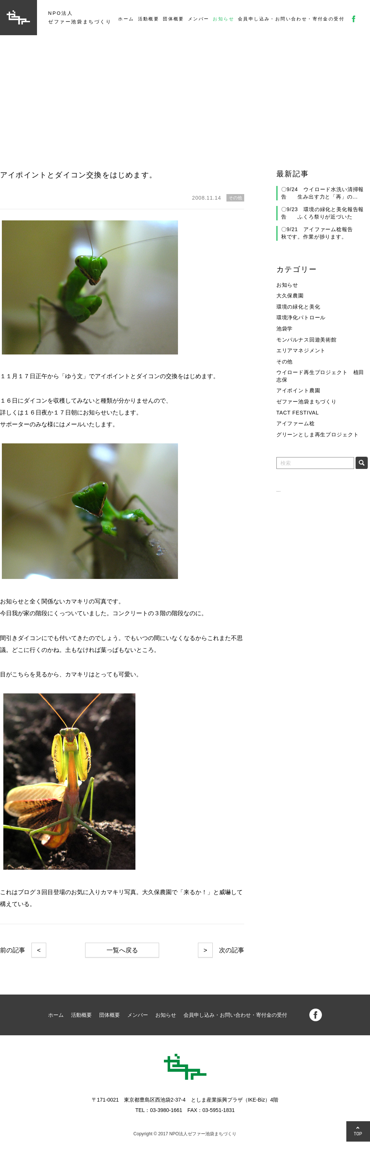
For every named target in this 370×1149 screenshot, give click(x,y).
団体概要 (173, 18)
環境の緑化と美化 (298, 307)
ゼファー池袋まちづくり (306, 401)
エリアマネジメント (301, 350)
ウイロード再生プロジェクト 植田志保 (320, 376)
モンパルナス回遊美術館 (306, 340)
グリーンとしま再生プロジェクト (317, 434)
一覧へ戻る (122, 950)
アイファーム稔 (295, 423)
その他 (284, 361)
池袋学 (284, 329)
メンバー (198, 18)
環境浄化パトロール (301, 317)
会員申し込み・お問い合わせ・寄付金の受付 (291, 18)
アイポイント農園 (298, 390)
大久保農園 (290, 296)
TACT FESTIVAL (297, 413)
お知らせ (223, 18)
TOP (358, 1133)
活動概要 (148, 18)
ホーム (126, 18)
